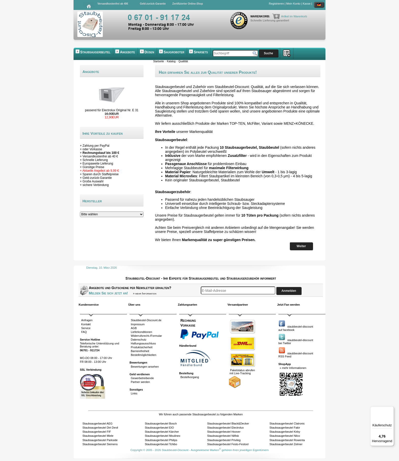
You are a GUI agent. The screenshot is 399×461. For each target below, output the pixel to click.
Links (134, 393)
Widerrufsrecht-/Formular (146, 335)
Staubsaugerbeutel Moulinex (162, 435)
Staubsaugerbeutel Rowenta (287, 440)
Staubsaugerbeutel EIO (159, 427)
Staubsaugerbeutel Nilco (284, 435)
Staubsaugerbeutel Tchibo (161, 444)
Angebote (127, 52)
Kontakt (86, 324)
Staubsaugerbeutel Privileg (223, 440)
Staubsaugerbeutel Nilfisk (223, 435)
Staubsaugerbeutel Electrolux (225, 427)
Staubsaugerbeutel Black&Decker (228, 423)
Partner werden (140, 381)
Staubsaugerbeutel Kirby (284, 431)
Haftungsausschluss (143, 343)
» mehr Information (144, 293)
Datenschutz (138, 339)
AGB (134, 328)
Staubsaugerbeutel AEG (97, 423)
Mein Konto (293, 3)
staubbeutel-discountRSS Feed (295, 355)
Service (86, 328)
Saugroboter (174, 52)
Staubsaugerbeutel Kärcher (162, 431)
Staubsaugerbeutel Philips (161, 440)
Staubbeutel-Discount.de (146, 320)
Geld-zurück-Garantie (153, 3)
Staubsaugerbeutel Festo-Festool (228, 444)
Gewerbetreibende (142, 378)
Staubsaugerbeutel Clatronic (287, 423)
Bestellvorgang (189, 377)
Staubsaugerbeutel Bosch (161, 423)
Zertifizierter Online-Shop (187, 3)
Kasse (306, 3)
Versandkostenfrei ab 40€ (112, 3)
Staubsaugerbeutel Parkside (100, 440)
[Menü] (391, 409)
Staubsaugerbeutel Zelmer (286, 444)
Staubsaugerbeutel (95, 52)
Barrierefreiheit (140, 351)
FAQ (84, 331)
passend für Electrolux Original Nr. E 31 (111, 110)
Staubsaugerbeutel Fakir (284, 427)
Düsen (149, 52)
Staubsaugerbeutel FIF (96, 431)
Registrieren (276, 3)
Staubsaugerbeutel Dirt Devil (100, 427)
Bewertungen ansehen (145, 366)
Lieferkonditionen (141, 331)
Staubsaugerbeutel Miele (97, 435)
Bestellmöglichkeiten (143, 354)
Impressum (138, 324)
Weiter (301, 246)
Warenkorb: (260, 16)
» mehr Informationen (293, 367)
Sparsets (201, 52)
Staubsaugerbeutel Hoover (223, 431)
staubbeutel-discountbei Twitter (295, 342)
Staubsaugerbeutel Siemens (100, 444)
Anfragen (87, 320)
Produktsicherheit (141, 347)
